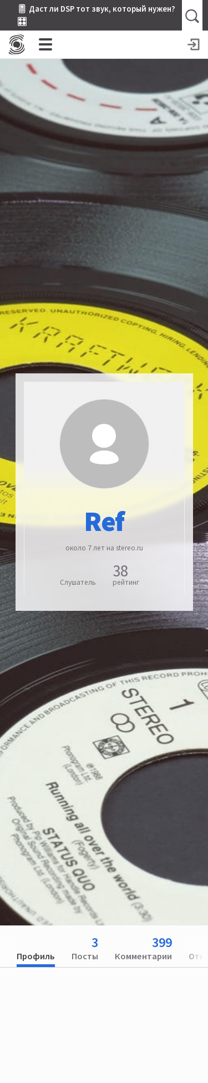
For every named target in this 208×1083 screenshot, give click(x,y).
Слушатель (78, 582)
